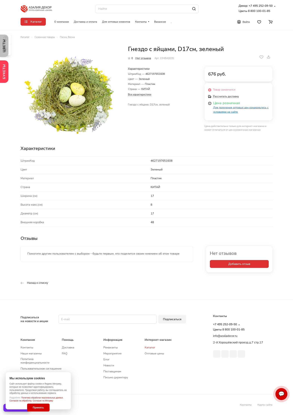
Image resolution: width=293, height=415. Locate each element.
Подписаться (172, 319)
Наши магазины (31, 353)
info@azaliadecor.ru (225, 336)
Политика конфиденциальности (35, 361)
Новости (108, 365)
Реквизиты (110, 347)
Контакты (27, 347)
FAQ (64, 353)
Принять (38, 407)
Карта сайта (264, 405)
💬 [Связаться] (281, 394)
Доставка (68, 347)
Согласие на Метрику (43, 400)
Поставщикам (112, 371)
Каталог (150, 347)
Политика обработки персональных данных (42, 397)
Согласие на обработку (21, 400)
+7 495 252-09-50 (261, 6)
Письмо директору (115, 377)
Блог (106, 359)
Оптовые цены (154, 353)
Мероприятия (112, 353)
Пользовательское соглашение (41, 369)
